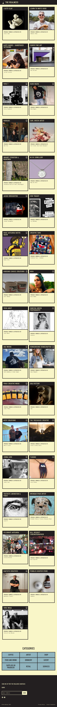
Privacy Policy (41, 704)
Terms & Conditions (51, 704)
